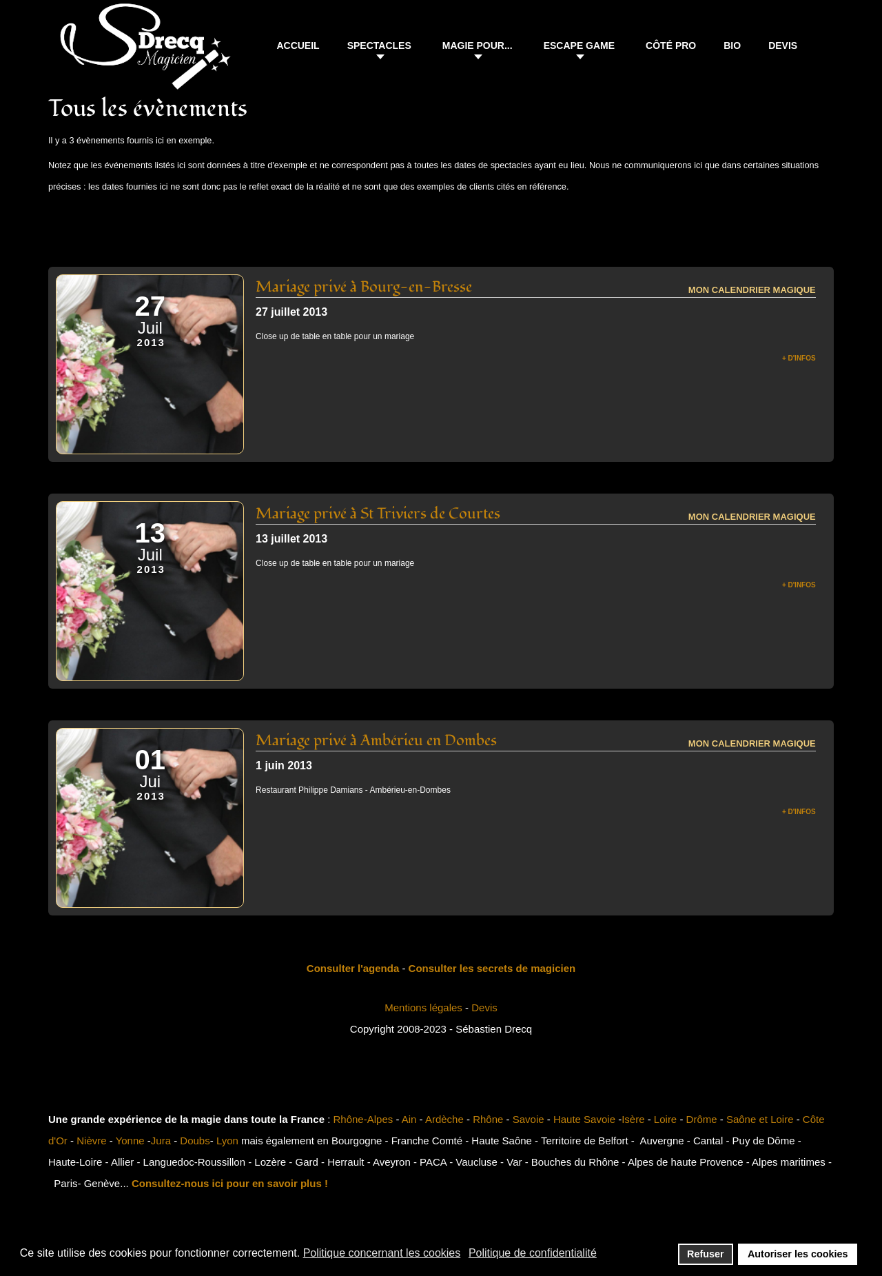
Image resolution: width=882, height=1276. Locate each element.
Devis (484, 1007)
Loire (665, 1119)
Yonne (130, 1140)
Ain (409, 1119)
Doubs (194, 1140)
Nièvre (91, 1140)
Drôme (701, 1119)
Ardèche (444, 1119)
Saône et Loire (760, 1119)
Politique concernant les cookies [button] (382, 1253)
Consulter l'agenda (353, 968)
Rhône (488, 1119)
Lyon (227, 1140)
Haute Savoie (584, 1119)
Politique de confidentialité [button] (533, 1253)
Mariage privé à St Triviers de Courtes (378, 513)
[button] (381, 47)
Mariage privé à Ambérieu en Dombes (376, 740)
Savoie (528, 1119)
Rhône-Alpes (363, 1119)
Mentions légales (423, 1007)
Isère (633, 1119)
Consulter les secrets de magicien (492, 968)
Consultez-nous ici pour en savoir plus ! (230, 1183)
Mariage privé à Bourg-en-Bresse (364, 286)
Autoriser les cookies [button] (798, 1253)
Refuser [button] (705, 1253)
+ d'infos (799, 358)
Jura (161, 1140)
